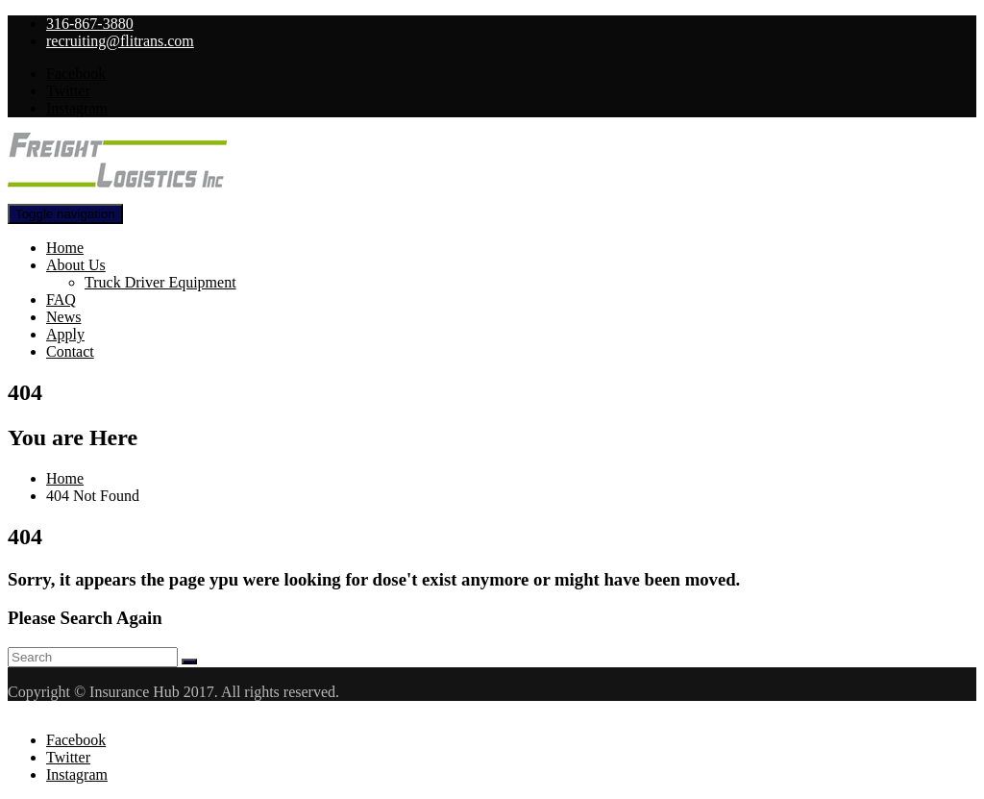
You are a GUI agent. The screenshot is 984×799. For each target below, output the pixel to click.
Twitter (68, 91)
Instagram (77, 108)
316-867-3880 (90, 23)
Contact (70, 351)
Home (65, 247)
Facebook (76, 73)
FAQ (61, 299)
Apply (65, 334)
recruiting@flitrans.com (120, 41)
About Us (76, 265)
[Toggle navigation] (65, 214)
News (63, 317)
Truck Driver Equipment (160, 282)
